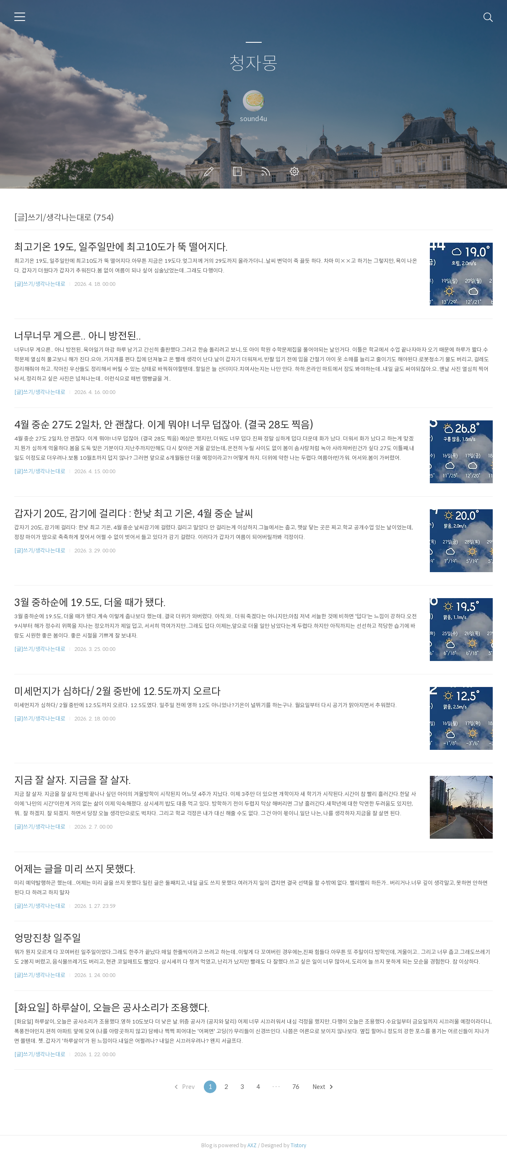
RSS (267, 171)
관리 (296, 171)
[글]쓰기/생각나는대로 (39, 284)
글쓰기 (210, 171)
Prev (185, 1087)
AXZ (252, 1145)
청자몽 (253, 64)
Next (322, 1087)
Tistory (298, 1145)
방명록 (239, 171)
